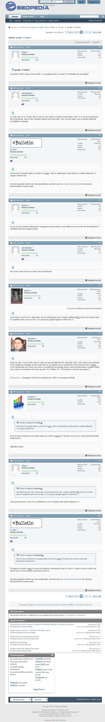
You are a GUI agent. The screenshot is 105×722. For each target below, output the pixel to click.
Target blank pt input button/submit (24, 636)
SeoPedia (62, 720)
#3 (100, 135)
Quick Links (53, 21)
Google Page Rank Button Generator (24, 648)
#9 (100, 460)
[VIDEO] (38, 669)
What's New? (28, 17)
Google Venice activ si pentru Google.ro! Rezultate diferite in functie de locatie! (42, 624)
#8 (100, 391)
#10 (99, 515)
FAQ (11, 21)
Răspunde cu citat (93, 83)
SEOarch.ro (15, 378)
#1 (100, 47)
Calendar (17, 21)
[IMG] (42, 664)
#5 (100, 243)
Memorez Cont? (48, 5)
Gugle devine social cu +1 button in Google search (30, 630)
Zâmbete (38, 661)
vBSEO (63, 714)
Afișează (95, 42)
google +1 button (23, 37)
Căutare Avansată (95, 20)
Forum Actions (39, 21)
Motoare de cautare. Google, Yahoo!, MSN (37, 27)
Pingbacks (14, 683)
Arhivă (93, 699)
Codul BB (39, 659)
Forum (15, 17)
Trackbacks (39, 677)
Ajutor (81, 2)
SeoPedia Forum (83, 699)
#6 (100, 285)
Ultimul (97, 32)
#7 (100, 333)
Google (61, 27)
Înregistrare (94, 2)
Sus (98, 699)
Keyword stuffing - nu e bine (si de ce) (76, 604)
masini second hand (72, 184)
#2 (100, 88)
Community (27, 21)
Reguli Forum (39, 689)
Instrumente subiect (82, 42)
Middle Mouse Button (19, 642)
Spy (42, 17)
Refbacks (13, 685)
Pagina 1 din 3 (73, 32)
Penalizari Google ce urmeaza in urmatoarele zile (39, 604)
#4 (100, 200)
